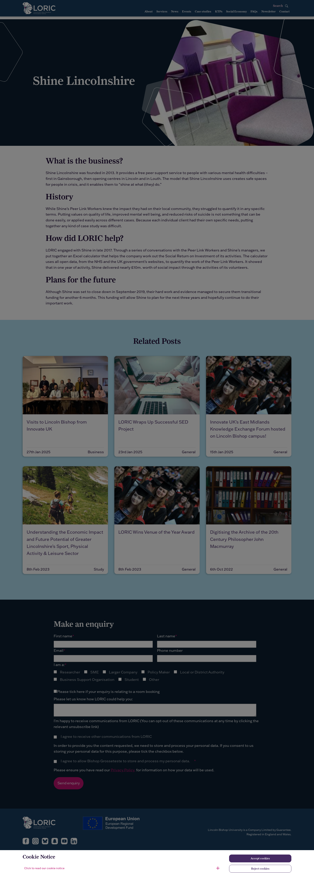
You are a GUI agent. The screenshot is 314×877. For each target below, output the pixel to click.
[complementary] (43, 847)
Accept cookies (260, 858)
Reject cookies (260, 868)
